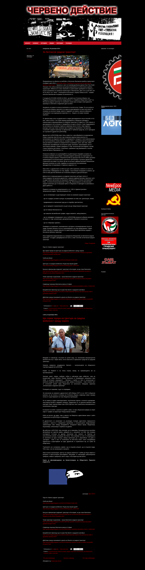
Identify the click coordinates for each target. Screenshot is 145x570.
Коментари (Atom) (56, 561)
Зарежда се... (30, 51)
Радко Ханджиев (90, 243)
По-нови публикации (49, 558)
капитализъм (79, 308)
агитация (60, 43)
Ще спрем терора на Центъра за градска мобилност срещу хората (64, 319)
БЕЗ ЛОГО (92, 494)
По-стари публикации (89, 558)
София (50, 310)
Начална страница (69, 558)
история (44, 43)
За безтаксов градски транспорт (59, 52)
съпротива (55, 310)
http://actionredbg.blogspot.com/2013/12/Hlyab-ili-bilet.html (60, 260)
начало (27, 43)
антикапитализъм (52, 308)
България (63, 308)
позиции (69, 43)
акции (52, 43)
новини (35, 43)
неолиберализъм (88, 308)
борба (59, 308)
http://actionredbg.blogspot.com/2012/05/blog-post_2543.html (61, 265)
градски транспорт (71, 308)
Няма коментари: (64, 305)
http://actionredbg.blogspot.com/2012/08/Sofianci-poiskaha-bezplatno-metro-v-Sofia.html (69, 286)
